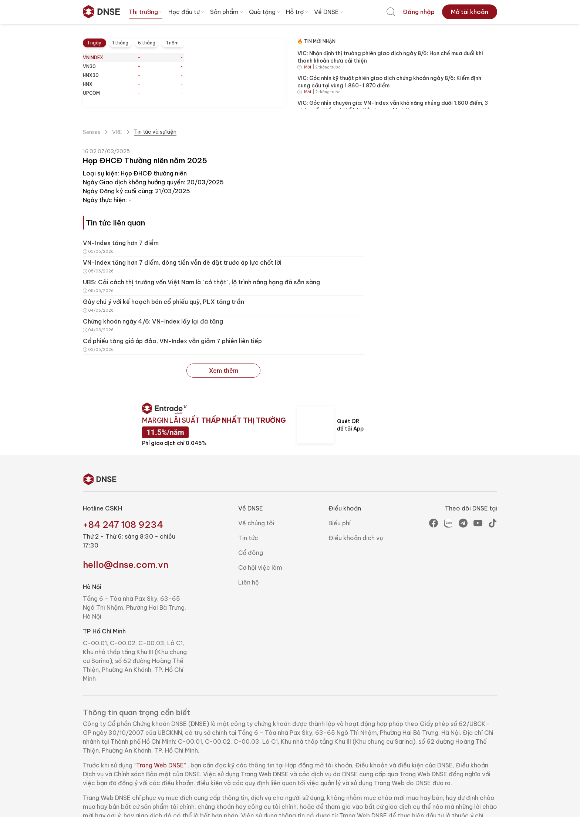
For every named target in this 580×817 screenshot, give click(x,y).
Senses (91, 132)
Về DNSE (329, 12)
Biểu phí (339, 523)
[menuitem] (391, 11)
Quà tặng (265, 12)
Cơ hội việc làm (260, 567)
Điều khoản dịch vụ (355, 538)
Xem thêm (223, 370)
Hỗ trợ (298, 12)
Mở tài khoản (469, 12)
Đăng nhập (419, 12)
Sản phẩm (227, 12)
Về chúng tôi (256, 523)
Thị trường (146, 12)
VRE (117, 132)
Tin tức (248, 538)
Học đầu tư (187, 12)
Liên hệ (248, 582)
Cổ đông (250, 552)
